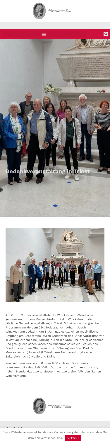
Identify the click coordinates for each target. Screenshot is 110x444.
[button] (44, 34)
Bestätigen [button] (73, 438)
